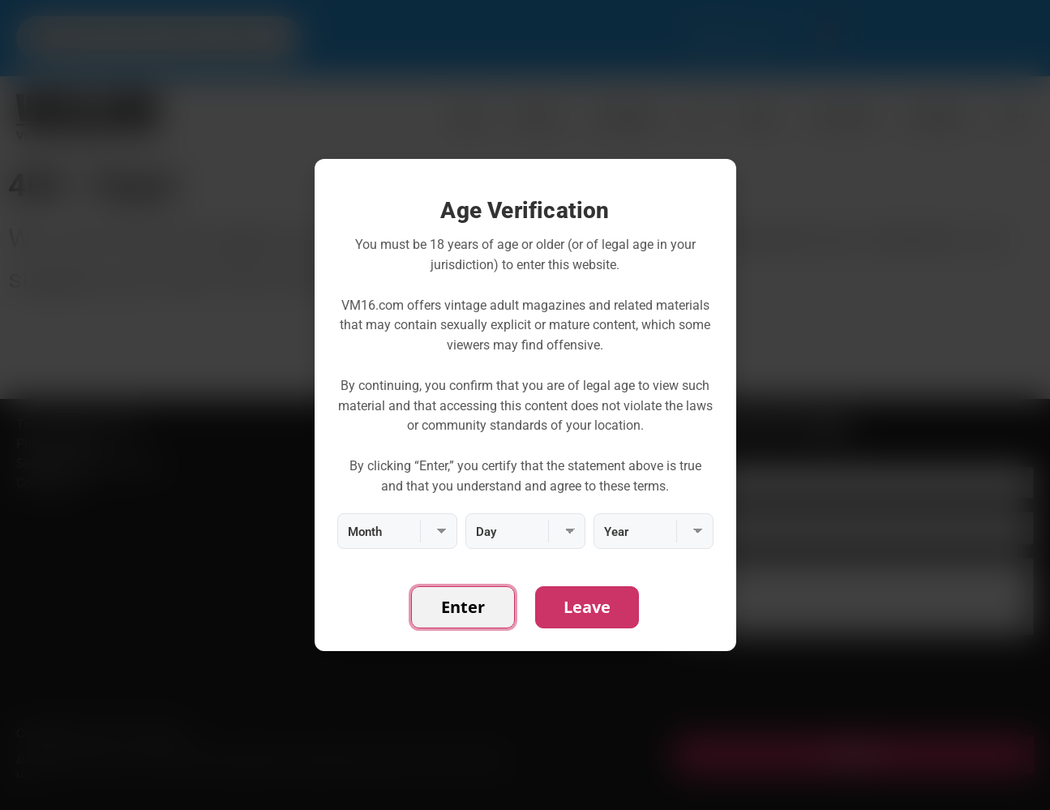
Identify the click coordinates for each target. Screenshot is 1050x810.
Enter (463, 607)
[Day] (525, 531)
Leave (587, 607)
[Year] (654, 531)
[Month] (397, 531)
